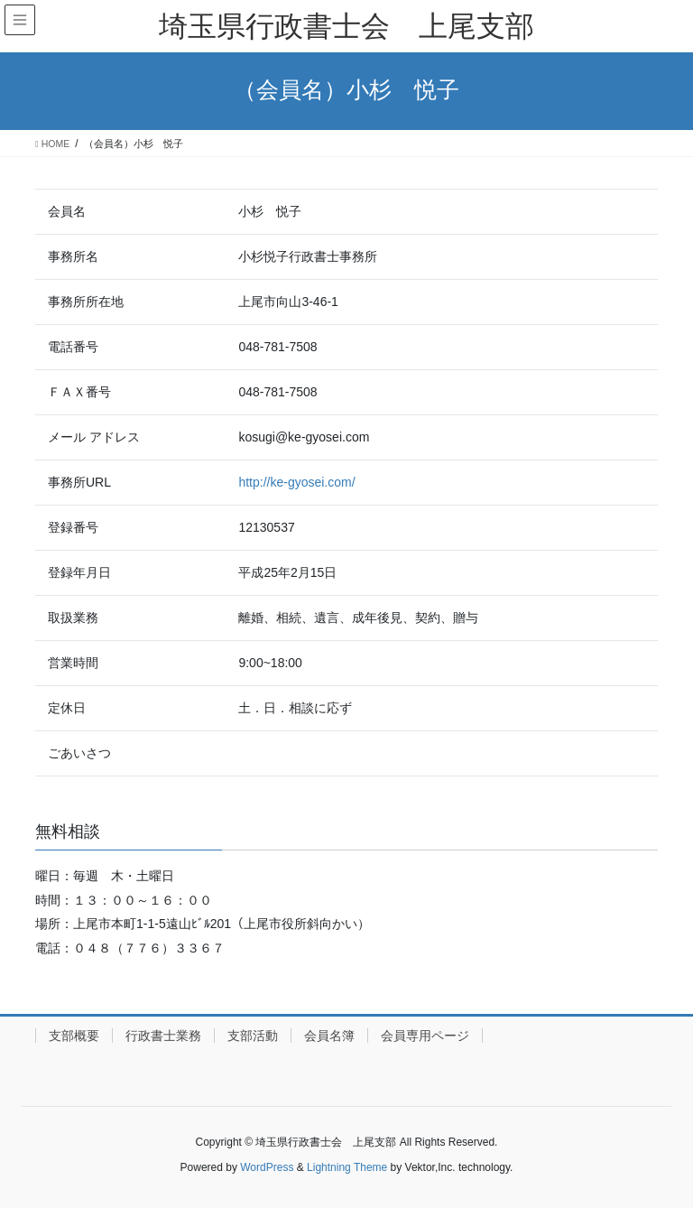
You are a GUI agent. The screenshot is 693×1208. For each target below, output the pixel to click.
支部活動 (252, 1035)
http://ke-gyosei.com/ (296, 482)
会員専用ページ (425, 1035)
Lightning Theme (347, 1167)
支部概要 (74, 1035)
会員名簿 (329, 1035)
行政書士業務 (163, 1035)
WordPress (266, 1167)
